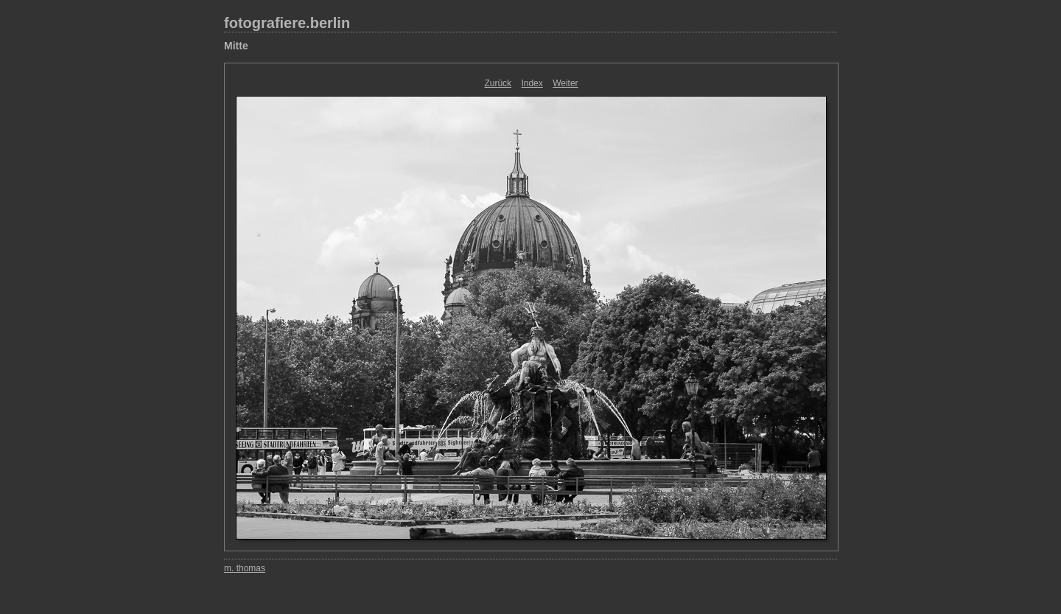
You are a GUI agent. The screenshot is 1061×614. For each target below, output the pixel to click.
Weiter (565, 83)
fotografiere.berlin (287, 23)
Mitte (236, 46)
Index (531, 83)
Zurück (497, 83)
